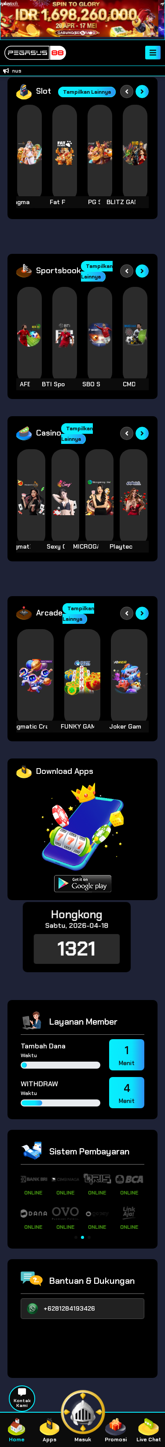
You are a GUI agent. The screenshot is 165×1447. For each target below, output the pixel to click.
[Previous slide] (126, 91)
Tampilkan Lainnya (87, 91)
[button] (75, 1237)
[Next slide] (142, 91)
